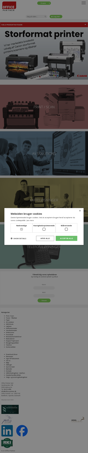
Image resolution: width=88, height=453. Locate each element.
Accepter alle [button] (66, 238)
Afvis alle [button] (44, 238)
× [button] (80, 211)
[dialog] (44, 226)
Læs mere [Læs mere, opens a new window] (30, 220)
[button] (18, 238)
